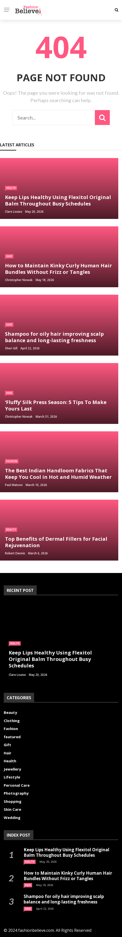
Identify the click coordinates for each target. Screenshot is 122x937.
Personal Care (17, 785)
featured (12, 736)
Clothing (12, 720)
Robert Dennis (15, 553)
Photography (16, 793)
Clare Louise (13, 211)
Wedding (12, 817)
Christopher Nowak (19, 280)
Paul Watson (14, 485)
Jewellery (12, 769)
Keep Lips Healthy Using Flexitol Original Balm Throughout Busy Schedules (66, 852)
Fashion (11, 461)
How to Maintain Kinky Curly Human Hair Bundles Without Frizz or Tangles (68, 875)
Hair (9, 256)
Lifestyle (12, 776)
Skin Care (12, 809)
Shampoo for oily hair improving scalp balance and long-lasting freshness (64, 899)
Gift (7, 744)
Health (11, 188)
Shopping (12, 801)
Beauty (11, 529)
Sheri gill (11, 348)
